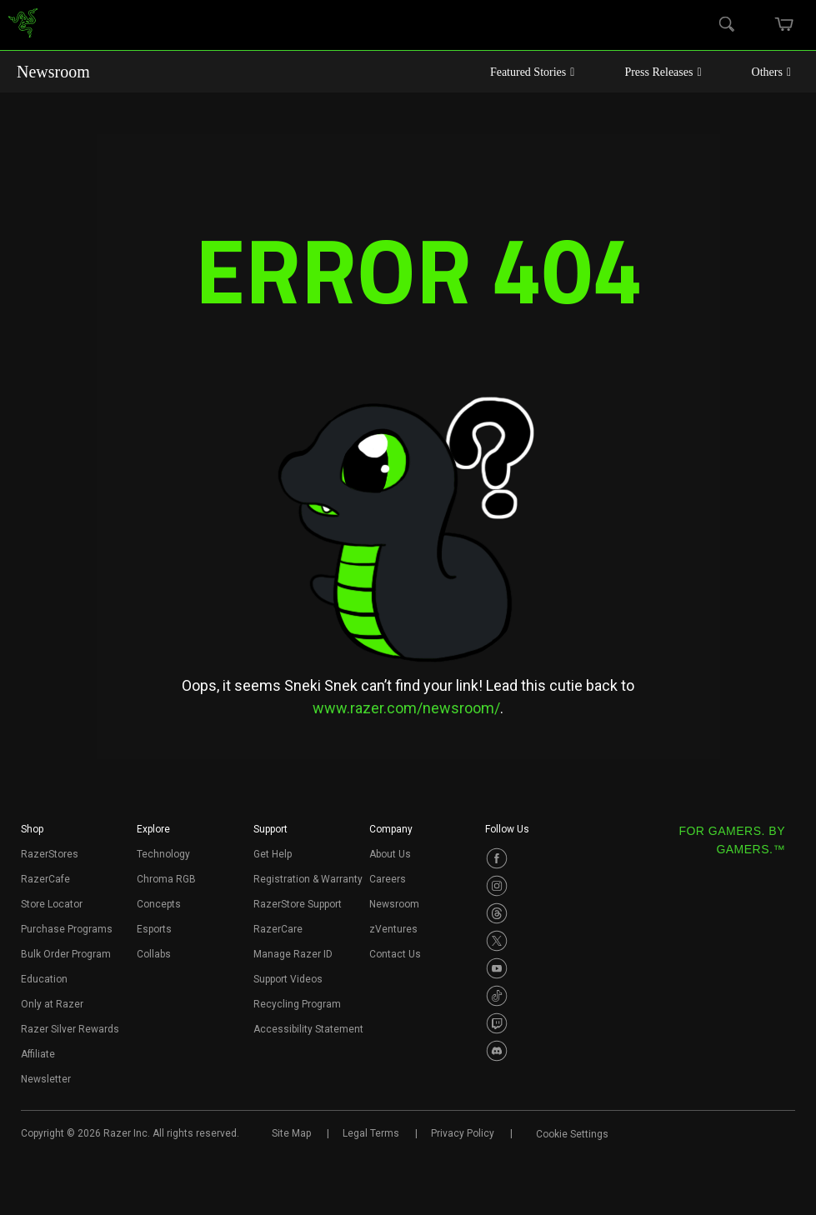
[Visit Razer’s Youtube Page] (496, 968)
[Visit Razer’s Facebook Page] (496, 858)
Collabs (154, 954)
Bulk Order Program (66, 954)
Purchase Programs (67, 929)
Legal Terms (371, 1133)
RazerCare (278, 929)
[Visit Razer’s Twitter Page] (496, 940)
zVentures (393, 929)
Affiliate (38, 1054)
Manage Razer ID (293, 954)
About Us (390, 854)
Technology (163, 854)
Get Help (272, 854)
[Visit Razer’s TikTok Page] (496, 996)
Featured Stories (532, 72)
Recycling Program (297, 1004)
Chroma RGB (166, 879)
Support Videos (288, 979)
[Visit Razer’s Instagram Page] (496, 886)
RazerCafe (45, 879)
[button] (32, 834)
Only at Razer (52, 1004)
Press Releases (662, 72)
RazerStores (49, 854)
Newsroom (53, 71)
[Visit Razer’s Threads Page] (496, 913)
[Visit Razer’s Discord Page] (496, 1050)
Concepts (159, 904)
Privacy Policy (462, 1133)
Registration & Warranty (308, 879)
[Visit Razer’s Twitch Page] (496, 1023)
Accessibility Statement (308, 1029)
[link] (23, 25)
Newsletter (46, 1079)
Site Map (291, 1133)
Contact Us (395, 954)
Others (771, 72)
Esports (154, 929)
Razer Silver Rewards (70, 1029)
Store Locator (52, 904)
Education (44, 979)
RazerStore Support (297, 904)
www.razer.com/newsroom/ (406, 708)
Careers (387, 879)
